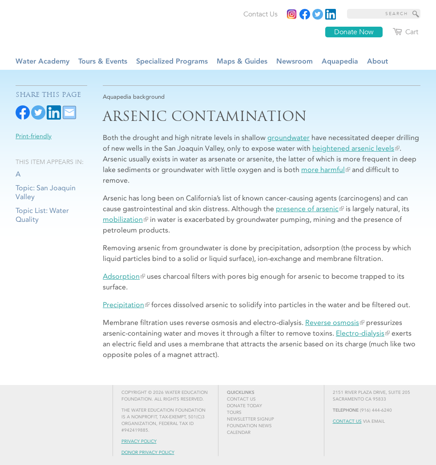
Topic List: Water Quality (42, 214)
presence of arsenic (307, 208)
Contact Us (347, 421)
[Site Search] (416, 14)
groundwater (288, 137)
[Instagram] (292, 14)
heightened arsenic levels (353, 148)
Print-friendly (34, 136)
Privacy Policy (139, 441)
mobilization (123, 219)
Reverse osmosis (332, 322)
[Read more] (330, 14)
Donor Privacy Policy (147, 452)
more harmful (323, 169)
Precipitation (123, 305)
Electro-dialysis (360, 333)
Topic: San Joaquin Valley (46, 192)
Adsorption (121, 276)
